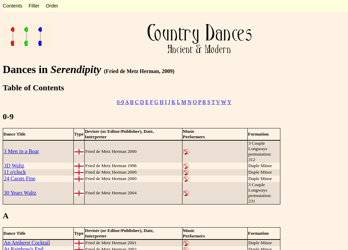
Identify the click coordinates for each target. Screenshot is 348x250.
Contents (12, 5)
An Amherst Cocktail (27, 243)
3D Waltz (14, 165)
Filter (34, 5)
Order (52, 5)
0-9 (120, 102)
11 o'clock (15, 172)
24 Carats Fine (19, 178)
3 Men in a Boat (21, 151)
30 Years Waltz (20, 193)
